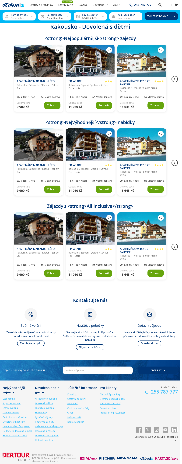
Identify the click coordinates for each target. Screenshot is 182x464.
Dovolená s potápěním (47, 435)
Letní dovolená (10, 407)
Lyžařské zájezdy (44, 417)
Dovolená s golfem (45, 430)
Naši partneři (74, 417)
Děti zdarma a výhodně (15, 417)
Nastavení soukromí (110, 403)
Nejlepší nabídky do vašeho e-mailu (24, 370)
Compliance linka (108, 408)
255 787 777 (142, 5)
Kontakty (72, 394)
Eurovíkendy (41, 412)
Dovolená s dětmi (44, 403)
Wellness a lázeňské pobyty (49, 426)
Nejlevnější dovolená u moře (17, 430)
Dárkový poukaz (75, 421)
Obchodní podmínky (110, 394)
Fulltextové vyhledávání (160, 5)
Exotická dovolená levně (15, 435)
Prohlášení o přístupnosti (113, 412)
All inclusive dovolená (46, 398)
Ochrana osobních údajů (112, 398)
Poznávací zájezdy (44, 421)
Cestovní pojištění (76, 398)
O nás (70, 412)
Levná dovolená (11, 412)
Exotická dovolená (44, 407)
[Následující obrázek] (175, 79)
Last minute (9, 398)
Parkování (72, 403)
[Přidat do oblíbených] (57, 50)
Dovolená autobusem (14, 421)
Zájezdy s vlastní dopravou (16, 426)
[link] (52, 105)
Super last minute (12, 403)
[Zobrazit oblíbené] (176, 5)
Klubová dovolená (44, 440)
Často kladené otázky (78, 408)
